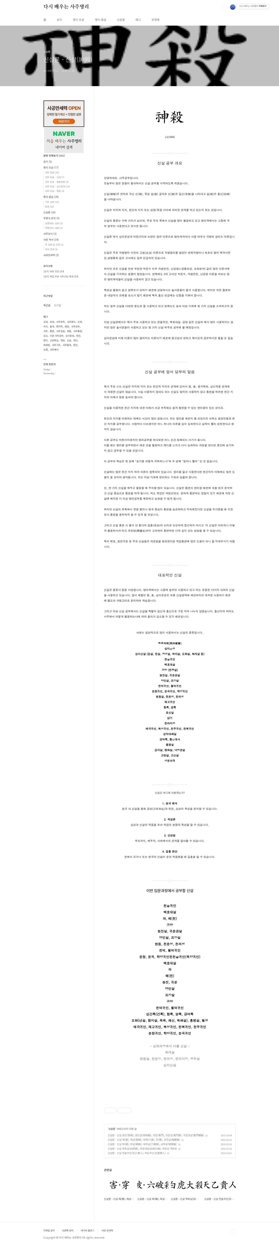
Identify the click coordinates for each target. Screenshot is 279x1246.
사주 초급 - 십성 (54, 177)
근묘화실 (54, 340)
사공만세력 (51, 255)
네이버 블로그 (87, 1230)
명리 (45, 340)
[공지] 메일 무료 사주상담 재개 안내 (60, 276)
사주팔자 (67, 345)
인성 (80, 322)
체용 (69, 331)
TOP (233, 1232)
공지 (59, 19)
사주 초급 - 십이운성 (57, 186)
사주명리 (71, 322)
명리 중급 (100, 19)
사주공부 (75, 326)
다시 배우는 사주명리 (66, 6)
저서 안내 (51, 249)
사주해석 (54, 349)
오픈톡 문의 (67, 1230)
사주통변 (77, 331)
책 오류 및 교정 (54, 244)
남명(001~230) (54, 223)
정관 (62, 340)
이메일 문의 (49, 1230)
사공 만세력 (107, 1230)
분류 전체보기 (54, 155)
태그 (138, 19)
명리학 (59, 326)
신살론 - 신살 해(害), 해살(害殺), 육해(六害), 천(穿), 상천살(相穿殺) (144, 1139)
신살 (69, 340)
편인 (75, 345)
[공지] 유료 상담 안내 (53, 271)
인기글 (57, 305)
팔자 (52, 326)
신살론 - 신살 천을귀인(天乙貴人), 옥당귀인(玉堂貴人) (137, 1153)
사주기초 (56, 345)
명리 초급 (78, 19)
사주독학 (60, 322)
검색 (224, 7)
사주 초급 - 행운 (54, 191)
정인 (75, 340)
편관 (67, 326)
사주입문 (60, 331)
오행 (45, 349)
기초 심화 (52, 202)
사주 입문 (52, 172)
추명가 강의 (51, 218)
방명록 (156, 19)
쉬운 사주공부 (56, 335)
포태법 (46, 345)
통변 (52, 331)
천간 (78, 335)
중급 (49, 206)
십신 (45, 335)
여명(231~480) (54, 228)
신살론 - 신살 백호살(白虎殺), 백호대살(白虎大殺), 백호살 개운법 (142, 1148)
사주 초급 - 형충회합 (57, 181)
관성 (52, 322)
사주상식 (50, 233)
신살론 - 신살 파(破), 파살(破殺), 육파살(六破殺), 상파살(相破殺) (142, 1144)
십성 (45, 322)
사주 (45, 331)
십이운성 (69, 335)
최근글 (46, 305)
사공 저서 (51, 239)
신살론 (121, 19)
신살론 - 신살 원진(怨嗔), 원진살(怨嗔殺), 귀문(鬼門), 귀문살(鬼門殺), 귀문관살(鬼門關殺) (156, 1135)
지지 (45, 326)
